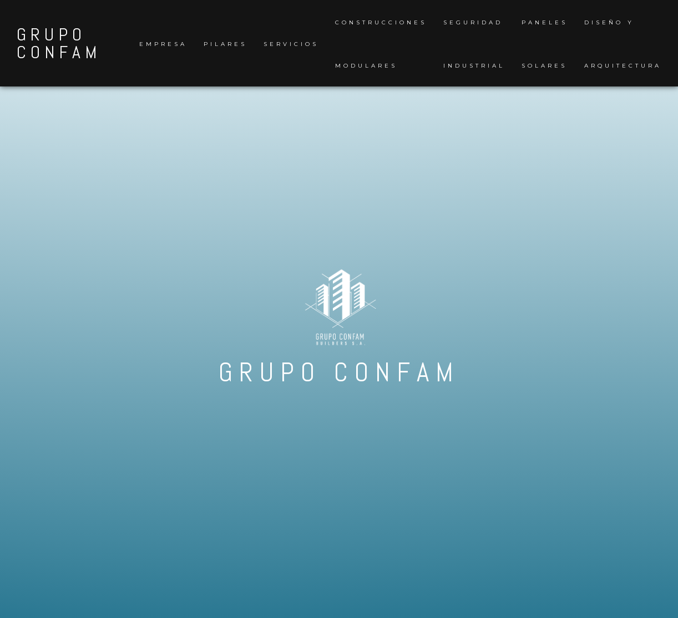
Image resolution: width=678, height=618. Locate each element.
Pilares (225, 44)
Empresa (163, 44)
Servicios (291, 44)
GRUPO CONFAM (59, 43)
